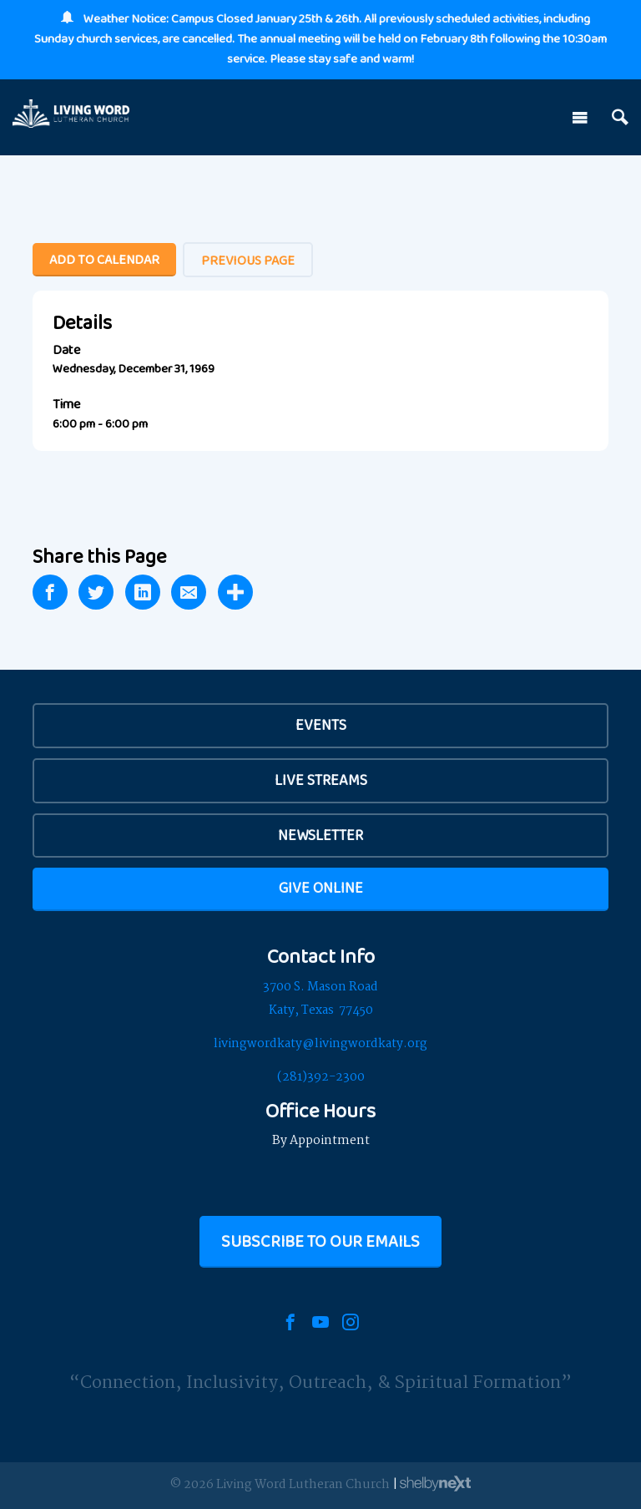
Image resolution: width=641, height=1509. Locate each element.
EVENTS (320, 725)
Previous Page (248, 260)
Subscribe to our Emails (320, 1240)
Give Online (321, 888)
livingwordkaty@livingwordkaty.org (320, 1044)
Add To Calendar (104, 259)
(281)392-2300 (321, 1077)
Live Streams (321, 780)
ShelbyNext (435, 1484)
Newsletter (320, 835)
